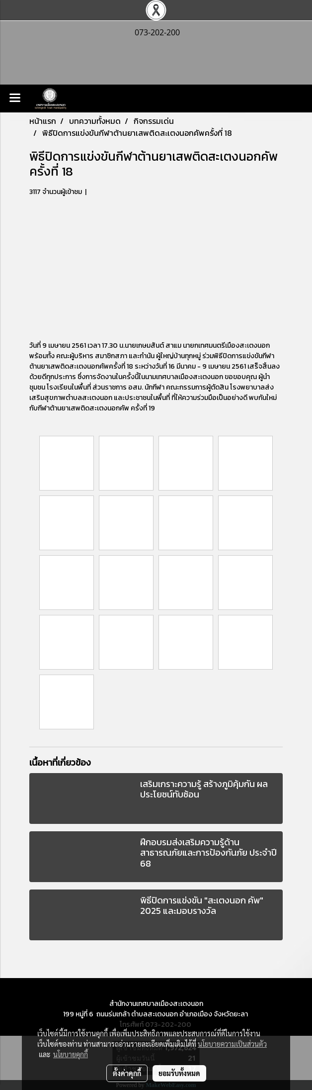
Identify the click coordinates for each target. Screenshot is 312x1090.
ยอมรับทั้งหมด (179, 1073)
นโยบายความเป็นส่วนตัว (232, 1043)
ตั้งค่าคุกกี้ (127, 1073)
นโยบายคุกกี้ (70, 1054)
